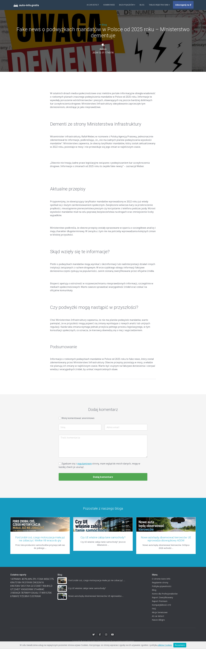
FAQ (154, 608)
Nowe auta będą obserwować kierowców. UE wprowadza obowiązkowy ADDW (166, 539)
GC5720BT (36, 585)
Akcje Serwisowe (160, 612)
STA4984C (39, 589)
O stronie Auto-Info (161, 578)
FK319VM (27, 582)
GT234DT (15, 589)
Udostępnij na (183, 4)
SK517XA (25, 585)
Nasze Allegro (158, 619)
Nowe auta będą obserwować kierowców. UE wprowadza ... (95, 596)
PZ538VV (25, 596)
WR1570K (46, 592)
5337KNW (35, 596)
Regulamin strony (160, 582)
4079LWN (26, 579)
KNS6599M (27, 589)
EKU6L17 (36, 592)
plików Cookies (165, 645)
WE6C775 (49, 579)
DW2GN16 (38, 582)
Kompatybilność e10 (161, 605)
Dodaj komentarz (103, 476)
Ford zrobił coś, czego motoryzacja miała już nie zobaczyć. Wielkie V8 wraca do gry (40, 539)
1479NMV (15, 579)
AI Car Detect (93, 5)
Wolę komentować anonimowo (78, 418)
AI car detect (158, 616)
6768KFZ (14, 596)
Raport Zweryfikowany (162, 597)
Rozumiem (180, 645)
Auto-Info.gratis (89, 641)
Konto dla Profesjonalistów (165, 593)
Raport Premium (159, 601)
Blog (142, 5)
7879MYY (26, 592)
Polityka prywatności (161, 586)
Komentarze (109, 5)
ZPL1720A (37, 579)
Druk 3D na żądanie (114, 641)
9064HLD (47, 585)
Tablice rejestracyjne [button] (159, 5)
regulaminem (84, 463)
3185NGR (15, 592)
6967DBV (15, 585)
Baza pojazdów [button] (127, 5)
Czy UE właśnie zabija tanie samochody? (103, 537)
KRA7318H (15, 582)
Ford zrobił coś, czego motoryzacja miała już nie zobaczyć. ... (96, 580)
